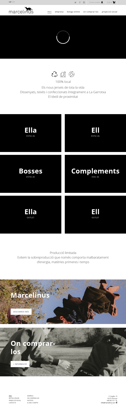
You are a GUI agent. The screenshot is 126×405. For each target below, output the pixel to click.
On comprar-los (33, 398)
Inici (10, 396)
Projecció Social (15, 400)
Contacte (12, 403)
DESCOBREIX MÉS (21, 312)
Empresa (30, 396)
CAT (10, 2)
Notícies (30, 400)
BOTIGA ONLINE (14, 398)
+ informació (20, 364)
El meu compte (96, 2)
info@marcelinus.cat (108, 403)
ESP (13, 2)
